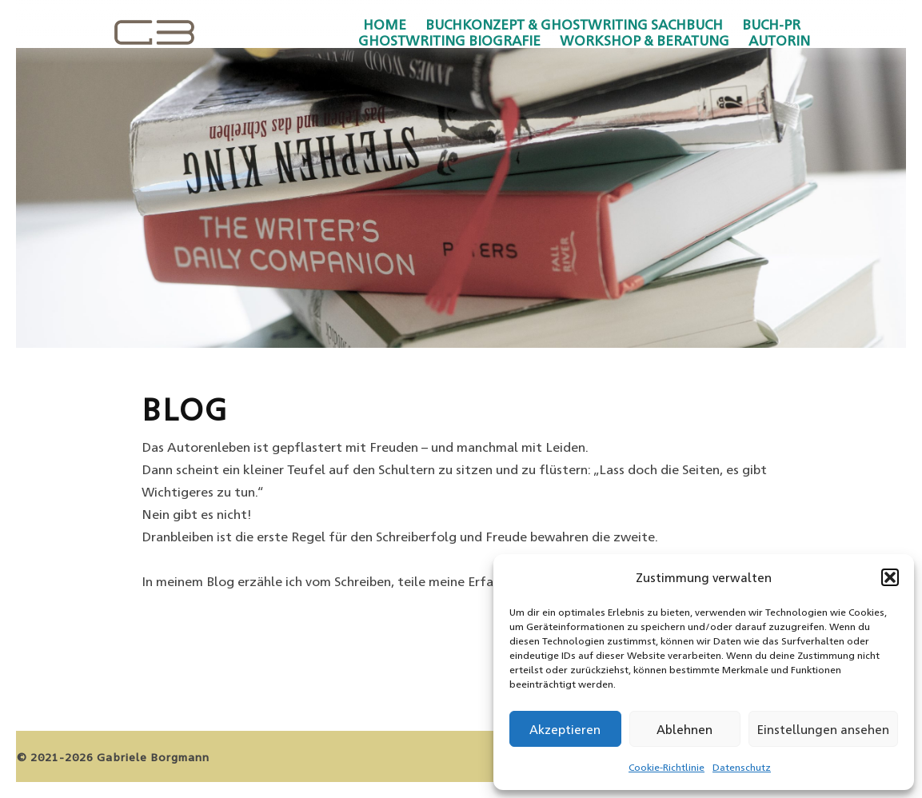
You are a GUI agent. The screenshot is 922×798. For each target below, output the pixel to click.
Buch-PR (771, 24)
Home (384, 24)
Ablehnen (684, 728)
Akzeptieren (565, 728)
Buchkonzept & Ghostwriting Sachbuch (574, 24)
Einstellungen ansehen (823, 728)
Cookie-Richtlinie (666, 766)
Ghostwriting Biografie (449, 40)
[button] (890, 577)
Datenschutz (741, 766)
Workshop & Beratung (644, 40)
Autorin (779, 40)
